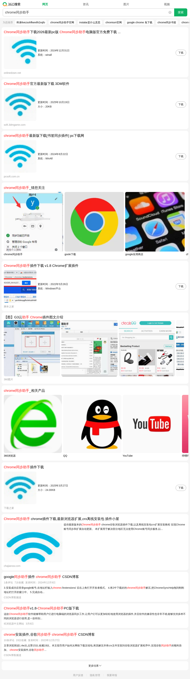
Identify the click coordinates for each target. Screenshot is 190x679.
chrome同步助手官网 (62, 22)
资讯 (86, 4)
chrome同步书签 (167, 22)
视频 (167, 4)
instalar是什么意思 (89, 22)
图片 (126, 4)
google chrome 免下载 (139, 22)
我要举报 (112, 675)
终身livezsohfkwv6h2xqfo (31, 22)
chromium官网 (114, 22)
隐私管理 (95, 675)
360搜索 (12, 4)
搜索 (181, 12)
